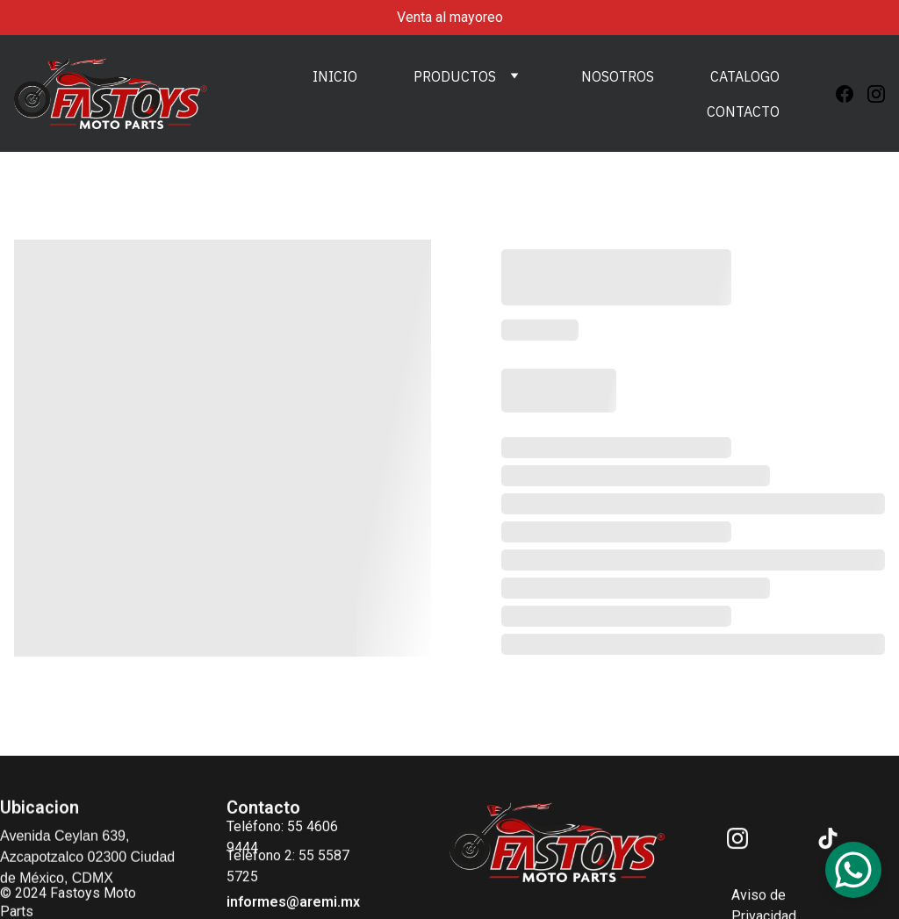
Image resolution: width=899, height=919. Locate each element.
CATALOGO (745, 76)
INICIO (335, 76)
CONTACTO (743, 111)
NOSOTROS (617, 76)
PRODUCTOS (455, 76)
